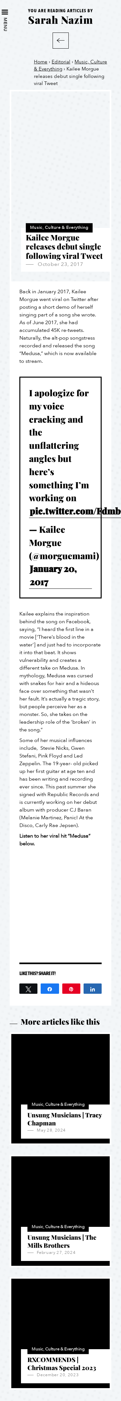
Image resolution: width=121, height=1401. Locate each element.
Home (40, 62)
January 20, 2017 (53, 575)
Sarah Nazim (60, 19)
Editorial (61, 62)
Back (61, 41)
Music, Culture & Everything (59, 227)
